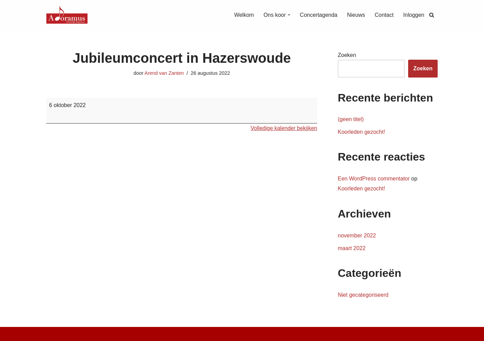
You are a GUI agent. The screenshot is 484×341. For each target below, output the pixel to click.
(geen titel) (351, 119)
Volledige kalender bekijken (284, 128)
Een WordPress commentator (374, 178)
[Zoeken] (431, 14)
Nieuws (356, 15)
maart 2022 (352, 248)
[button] (289, 14)
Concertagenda (318, 15)
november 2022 (357, 235)
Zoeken (347, 55)
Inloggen (413, 15)
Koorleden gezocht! (361, 132)
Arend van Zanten (164, 73)
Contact (383, 15)
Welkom (244, 15)
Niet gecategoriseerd (363, 295)
